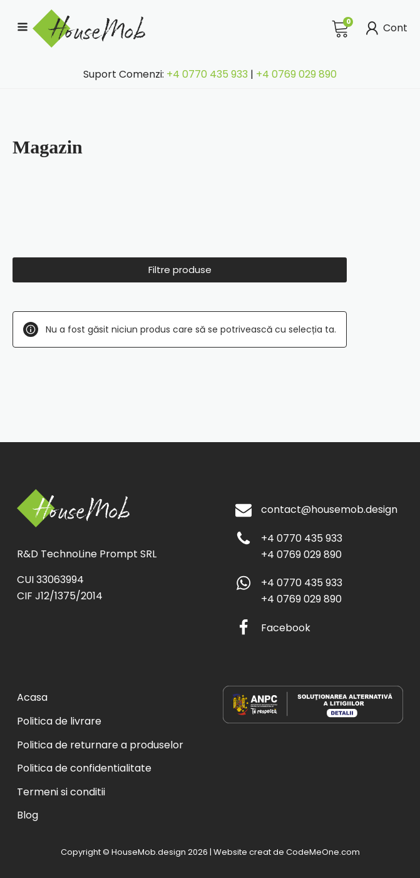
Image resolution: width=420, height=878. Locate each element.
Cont (384, 28)
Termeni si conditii (61, 792)
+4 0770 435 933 (207, 74)
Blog (27, 815)
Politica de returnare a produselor (100, 745)
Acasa (32, 697)
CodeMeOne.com (323, 852)
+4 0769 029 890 (296, 74)
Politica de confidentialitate (84, 768)
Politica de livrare (59, 721)
